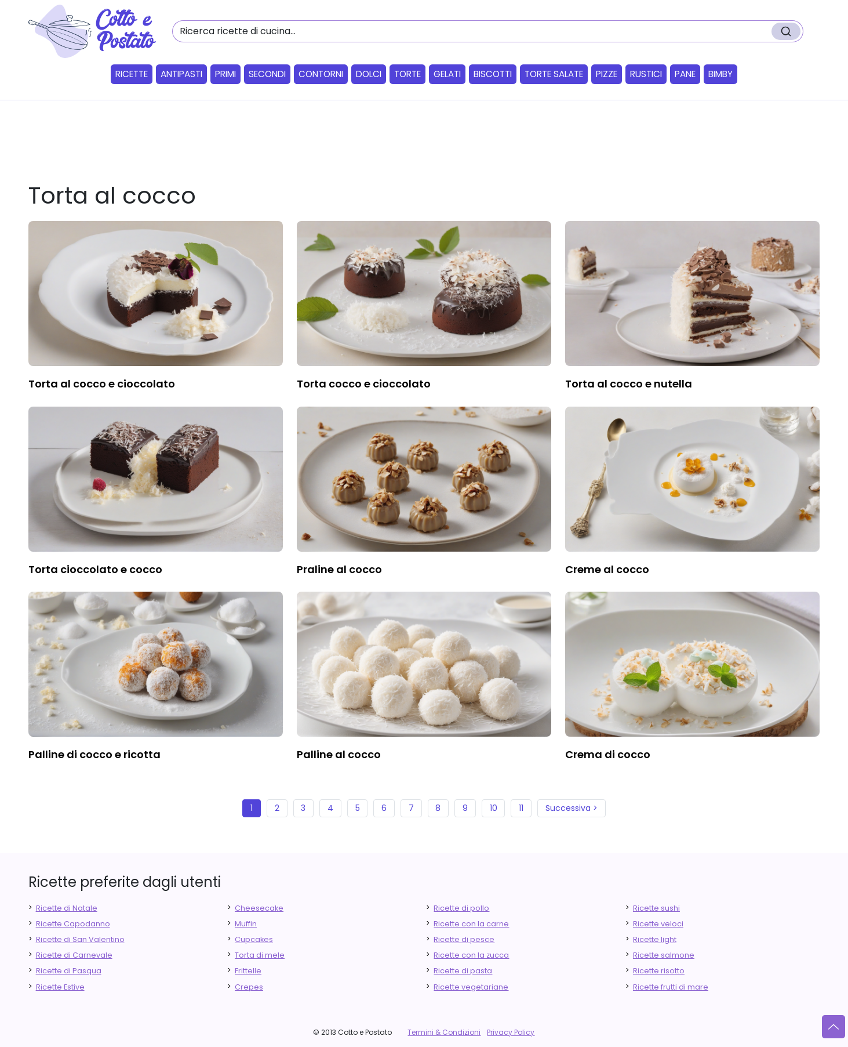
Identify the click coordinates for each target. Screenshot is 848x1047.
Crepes (249, 987)
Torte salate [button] (554, 74)
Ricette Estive (60, 987)
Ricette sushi (656, 908)
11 (521, 808)
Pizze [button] (606, 74)
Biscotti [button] (493, 74)
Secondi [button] (267, 74)
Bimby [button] (720, 74)
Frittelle (248, 971)
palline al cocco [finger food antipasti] (339, 754)
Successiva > (571, 808)
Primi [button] (225, 74)
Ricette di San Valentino (80, 939)
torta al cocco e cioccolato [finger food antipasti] (101, 383)
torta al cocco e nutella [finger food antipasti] (628, 383)
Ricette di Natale (66, 908)
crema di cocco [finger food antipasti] (607, 754)
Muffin (246, 924)
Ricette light (654, 939)
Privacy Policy (510, 1032)
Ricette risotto (659, 971)
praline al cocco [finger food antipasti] (339, 569)
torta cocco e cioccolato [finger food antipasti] (364, 383)
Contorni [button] (321, 74)
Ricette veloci (658, 924)
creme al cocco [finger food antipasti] (607, 569)
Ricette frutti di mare (670, 987)
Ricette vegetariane (471, 987)
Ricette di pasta (463, 971)
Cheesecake (259, 908)
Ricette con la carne (471, 924)
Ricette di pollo (461, 908)
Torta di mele (260, 955)
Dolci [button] (368, 74)
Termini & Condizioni (444, 1032)
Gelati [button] (447, 74)
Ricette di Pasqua (68, 971)
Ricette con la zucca (471, 955)
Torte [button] (407, 74)
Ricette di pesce (464, 939)
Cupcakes (254, 939)
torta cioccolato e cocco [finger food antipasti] (95, 569)
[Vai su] (833, 1026)
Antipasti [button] (181, 74)
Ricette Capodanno (73, 924)
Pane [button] (685, 74)
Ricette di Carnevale (74, 955)
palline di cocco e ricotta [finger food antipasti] (94, 754)
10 (493, 808)
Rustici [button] (646, 74)
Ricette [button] (131, 74)
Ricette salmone (663, 955)
